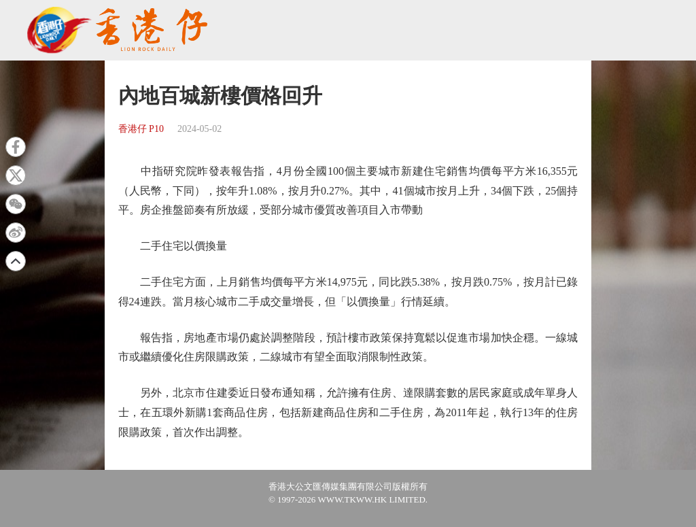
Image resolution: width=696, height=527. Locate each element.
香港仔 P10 (141, 129)
